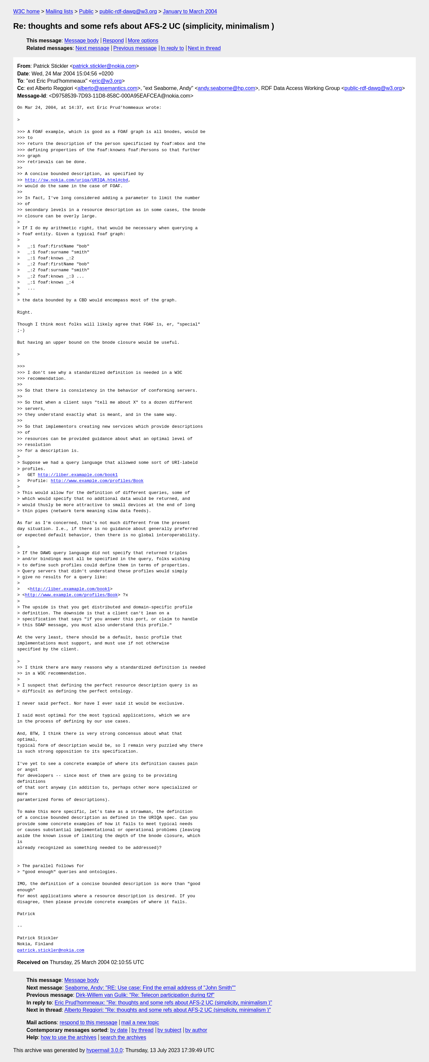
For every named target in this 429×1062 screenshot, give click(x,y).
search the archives (123, 1037)
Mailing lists (59, 11)
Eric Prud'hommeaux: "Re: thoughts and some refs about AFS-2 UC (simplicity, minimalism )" (163, 1002)
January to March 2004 (190, 11)
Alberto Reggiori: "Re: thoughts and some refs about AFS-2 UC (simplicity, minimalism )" (167, 1010)
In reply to (172, 48)
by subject (169, 1030)
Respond (113, 40)
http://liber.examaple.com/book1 (78, 475)
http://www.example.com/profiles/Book (97, 481)
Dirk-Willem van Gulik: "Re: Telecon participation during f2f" (145, 995)
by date (118, 1030)
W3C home (26, 11)
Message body (81, 40)
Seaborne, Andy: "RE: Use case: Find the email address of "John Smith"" (150, 988)
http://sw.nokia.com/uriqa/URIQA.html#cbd (76, 180)
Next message (92, 48)
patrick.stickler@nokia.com (104, 66)
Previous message (135, 48)
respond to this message (88, 1022)
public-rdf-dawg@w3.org (128, 11)
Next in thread (204, 48)
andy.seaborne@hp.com (226, 88)
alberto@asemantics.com (107, 88)
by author (196, 1030)
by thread (143, 1030)
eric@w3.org (107, 81)
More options (143, 40)
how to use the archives (69, 1037)
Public (86, 11)
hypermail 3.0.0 (104, 1050)
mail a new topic (140, 1022)
